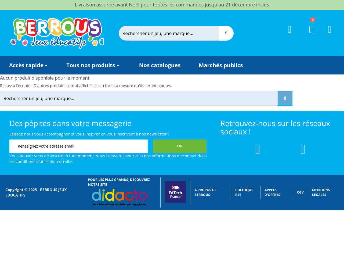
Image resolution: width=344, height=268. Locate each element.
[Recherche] (226, 33)
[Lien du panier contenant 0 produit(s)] (307, 34)
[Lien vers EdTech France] (175, 201)
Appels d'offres (272, 192)
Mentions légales (321, 192)
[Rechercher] (173, 33)
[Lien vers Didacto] (119, 197)
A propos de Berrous (205, 192)
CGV (300, 192)
